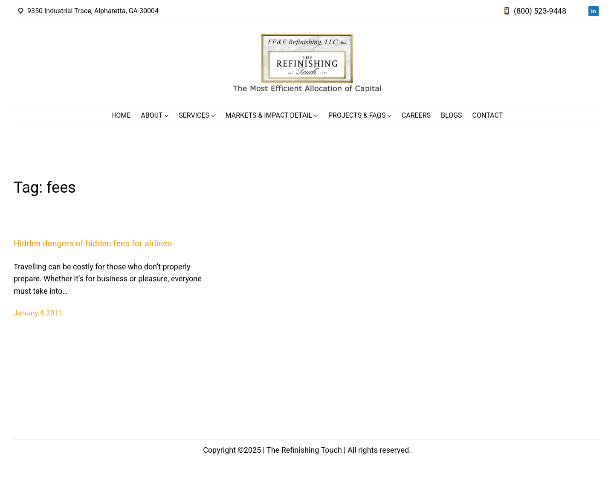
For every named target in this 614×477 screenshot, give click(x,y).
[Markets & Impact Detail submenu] (316, 115)
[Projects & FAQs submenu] (389, 115)
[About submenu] (167, 115)
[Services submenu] (213, 115)
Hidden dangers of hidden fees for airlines (93, 243)
